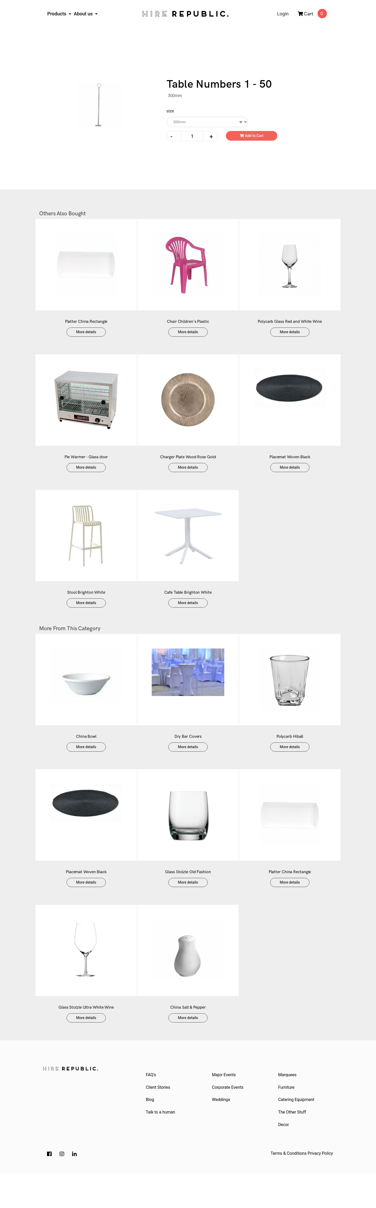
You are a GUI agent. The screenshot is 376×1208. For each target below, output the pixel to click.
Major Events (224, 1106)
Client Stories (158, 1119)
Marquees (288, 1106)
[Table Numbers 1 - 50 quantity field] (192, 136)
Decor (284, 1158)
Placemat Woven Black (289, 467)
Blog (150, 1132)
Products (57, 13)
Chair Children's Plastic (188, 326)
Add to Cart (251, 136)
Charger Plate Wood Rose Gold (188, 467)
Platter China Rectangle (86, 326)
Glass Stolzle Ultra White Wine (86, 1038)
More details (86, 337)
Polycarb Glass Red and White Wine (290, 326)
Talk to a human (161, 1145)
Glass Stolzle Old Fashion (188, 898)
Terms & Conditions (289, 1187)
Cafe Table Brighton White (188, 608)
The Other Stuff (293, 1145)
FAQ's (151, 1106)
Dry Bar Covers (188, 757)
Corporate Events (228, 1119)
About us (84, 13)
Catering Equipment (297, 1132)
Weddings (222, 1132)
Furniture (287, 1119)
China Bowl (86, 757)
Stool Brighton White (86, 608)
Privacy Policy (320, 1187)
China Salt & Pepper (187, 1038)
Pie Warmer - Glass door (86, 467)
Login (283, 13)
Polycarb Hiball (290, 757)
